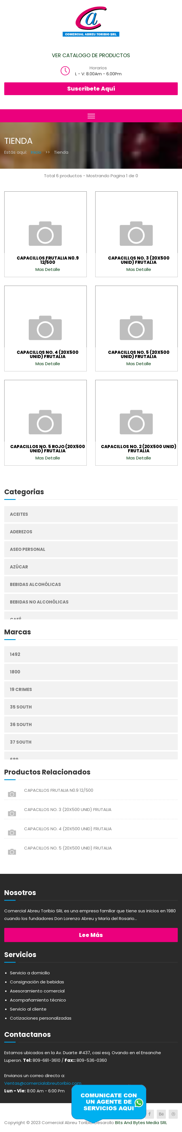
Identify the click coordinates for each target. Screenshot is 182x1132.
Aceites (19, 514)
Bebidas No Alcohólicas (39, 602)
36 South (21, 724)
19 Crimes (21, 689)
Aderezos (21, 532)
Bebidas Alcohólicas (35, 584)
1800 (15, 672)
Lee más (91, 935)
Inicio (36, 152)
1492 (15, 654)
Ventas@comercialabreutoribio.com (42, 1083)
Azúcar (19, 567)
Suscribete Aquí (91, 89)
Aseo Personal (27, 549)
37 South (20, 742)
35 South (21, 707)
